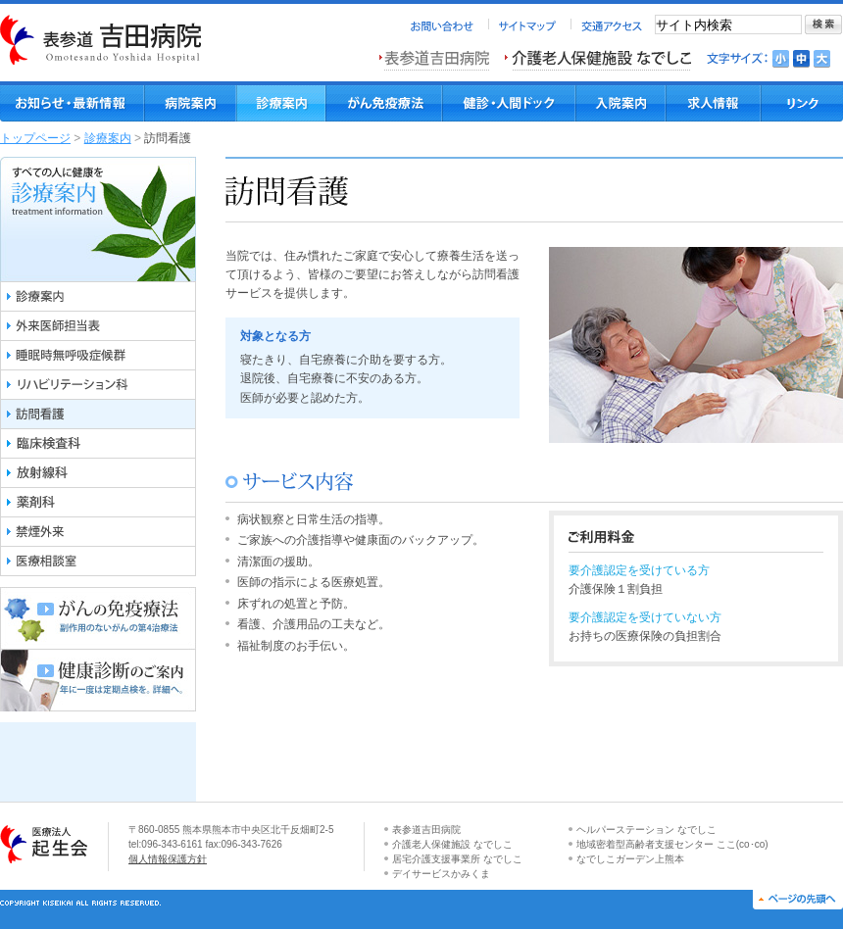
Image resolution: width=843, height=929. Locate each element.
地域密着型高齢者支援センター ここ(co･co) (672, 844)
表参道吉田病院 (426, 829)
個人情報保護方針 (167, 859)
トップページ (35, 138)
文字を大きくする (822, 59)
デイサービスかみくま (441, 873)
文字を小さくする (780, 59)
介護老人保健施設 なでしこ (452, 844)
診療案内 (107, 138)
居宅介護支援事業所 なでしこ (457, 859)
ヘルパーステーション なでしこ (646, 829)
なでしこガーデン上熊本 (630, 859)
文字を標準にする (801, 59)
